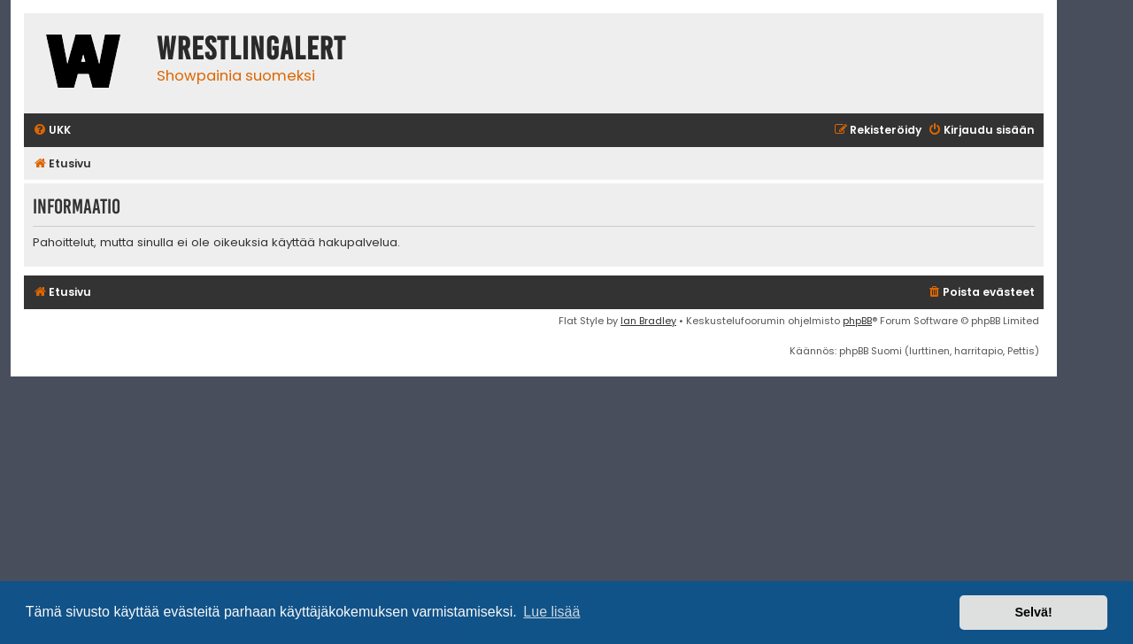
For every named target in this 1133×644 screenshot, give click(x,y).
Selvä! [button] (1033, 612)
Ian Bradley (648, 321)
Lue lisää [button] (551, 611)
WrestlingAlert (251, 48)
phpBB (857, 321)
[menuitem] (52, 131)
